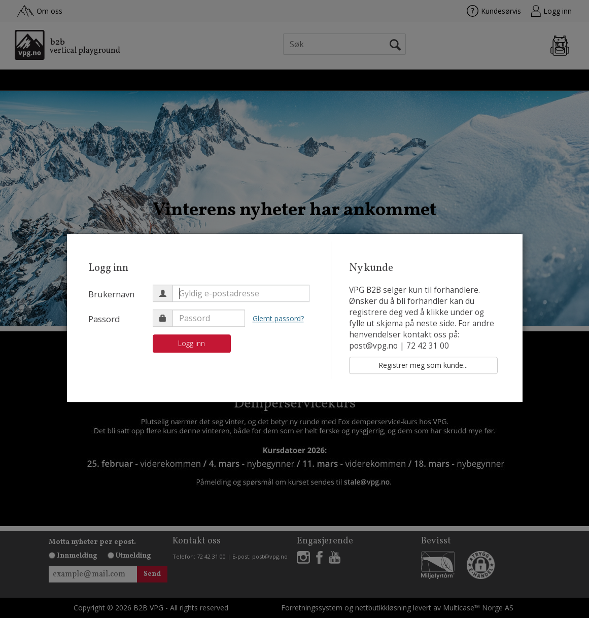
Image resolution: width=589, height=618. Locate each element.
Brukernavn (111, 294)
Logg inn (191, 343)
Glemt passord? (278, 318)
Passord (104, 319)
